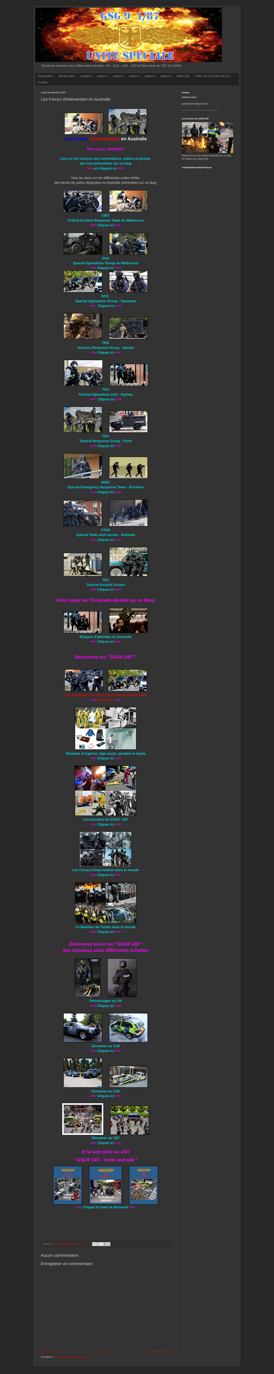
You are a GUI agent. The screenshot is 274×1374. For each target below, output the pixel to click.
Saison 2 (118, 76)
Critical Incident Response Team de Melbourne (106, 220)
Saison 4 (150, 76)
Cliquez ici (105, 225)
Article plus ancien (160, 1351)
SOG (105, 258)
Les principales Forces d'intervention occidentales (106, 695)
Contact (42, 82)
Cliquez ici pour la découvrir (105, 1207)
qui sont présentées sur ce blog (105, 163)
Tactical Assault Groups (105, 585)
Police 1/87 (183, 76)
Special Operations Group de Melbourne (105, 263)
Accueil (105, 1351)
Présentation (45, 76)
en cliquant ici (105, 168)
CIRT (106, 216)
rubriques (86, 76)
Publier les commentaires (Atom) (71, 1357)
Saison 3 (134, 76)
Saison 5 (166, 76)
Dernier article (66, 76)
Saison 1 (102, 76)
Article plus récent (51, 1351)
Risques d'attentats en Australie (106, 637)
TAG (105, 580)
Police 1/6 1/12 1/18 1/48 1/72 (213, 76)
